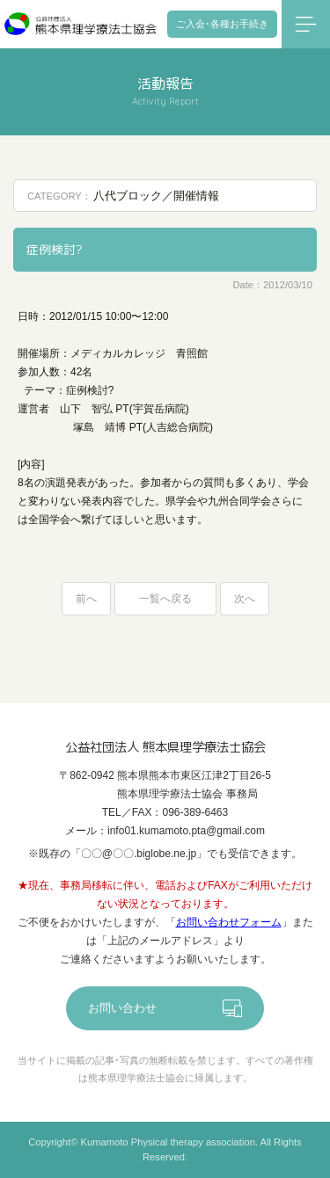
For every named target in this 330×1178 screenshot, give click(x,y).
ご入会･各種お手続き (222, 23)
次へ (244, 599)
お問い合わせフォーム (229, 922)
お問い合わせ (122, 1007)
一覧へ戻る (165, 599)
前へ (86, 599)
